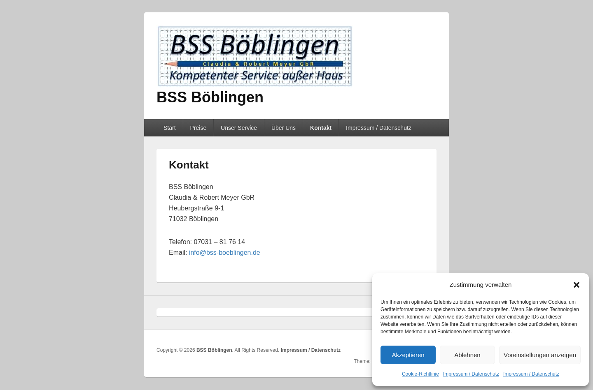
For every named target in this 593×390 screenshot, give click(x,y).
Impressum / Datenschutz (471, 374)
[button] (576, 285)
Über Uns (283, 128)
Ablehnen (467, 354)
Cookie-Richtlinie (420, 374)
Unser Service (239, 128)
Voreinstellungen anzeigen (540, 354)
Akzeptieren (408, 354)
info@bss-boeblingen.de (224, 252)
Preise (198, 128)
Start (169, 128)
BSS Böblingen (210, 97)
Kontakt (321, 128)
